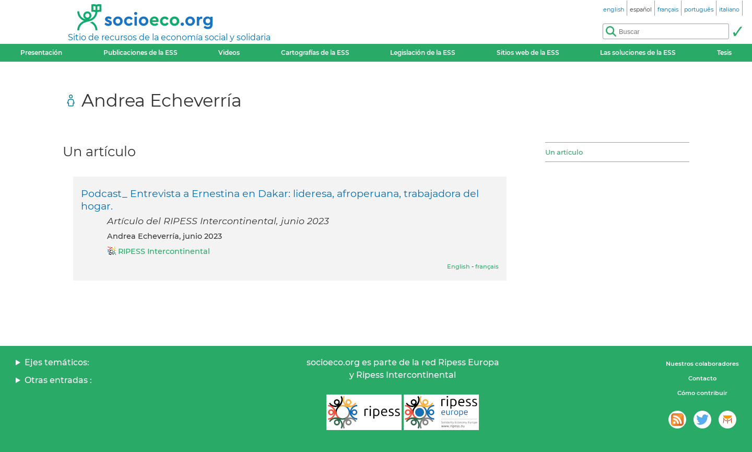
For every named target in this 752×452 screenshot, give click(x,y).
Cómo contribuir (702, 393)
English (458, 266)
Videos (229, 52)
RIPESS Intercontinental (164, 251)
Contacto (702, 378)
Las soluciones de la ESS (638, 52)
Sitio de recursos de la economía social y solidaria (169, 37)
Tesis (724, 52)
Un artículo (564, 152)
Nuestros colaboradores (702, 363)
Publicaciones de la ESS (140, 52)
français (487, 266)
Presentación (41, 52)
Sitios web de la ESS (528, 52)
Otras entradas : (58, 380)
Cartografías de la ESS (315, 52)
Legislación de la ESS (422, 52)
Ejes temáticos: (57, 362)
